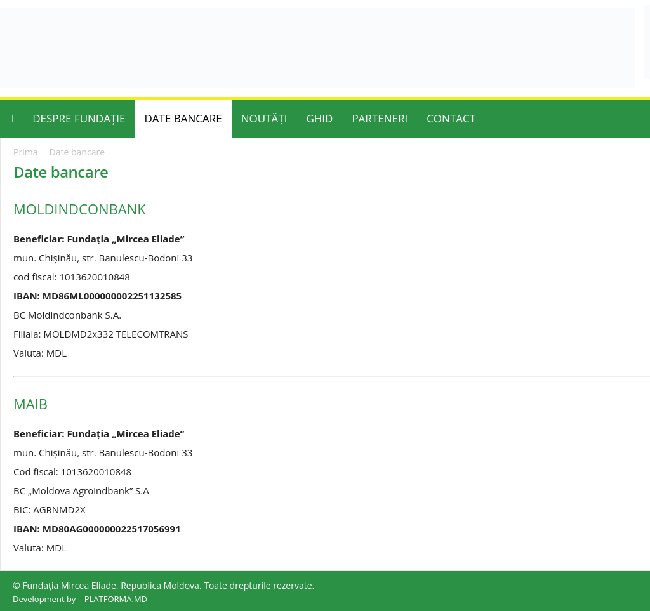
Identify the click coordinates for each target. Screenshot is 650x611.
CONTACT (451, 118)
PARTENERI (380, 118)
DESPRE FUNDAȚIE (78, 118)
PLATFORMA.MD (115, 599)
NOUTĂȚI (264, 118)
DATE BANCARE (183, 118)
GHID (319, 118)
